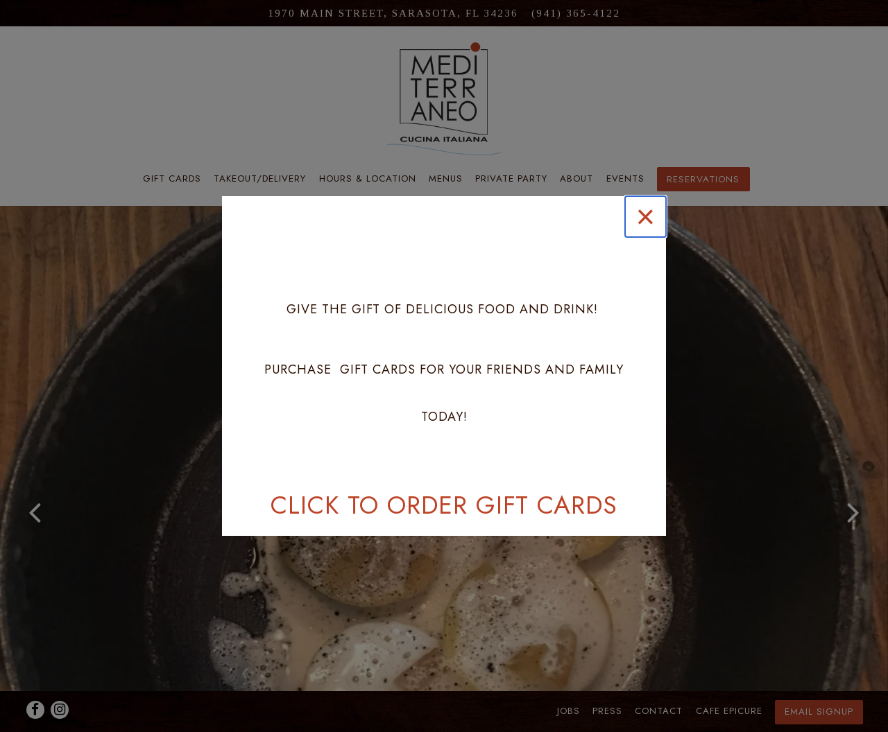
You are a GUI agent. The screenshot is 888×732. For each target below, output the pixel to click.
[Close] (645, 216)
